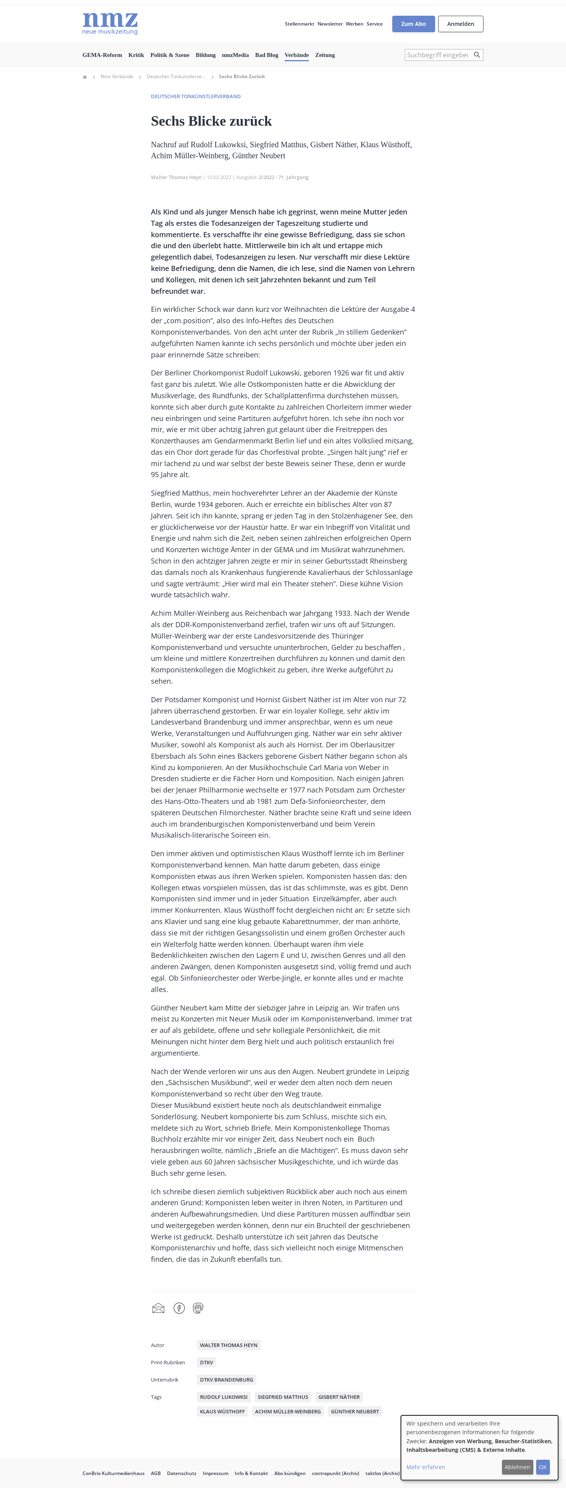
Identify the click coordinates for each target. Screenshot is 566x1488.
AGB (156, 1473)
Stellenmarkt (299, 23)
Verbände (297, 55)
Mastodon (198, 1308)
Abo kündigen (290, 1473)
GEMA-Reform (102, 55)
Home (85, 77)
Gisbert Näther (339, 1396)
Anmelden (460, 23)
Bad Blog (266, 55)
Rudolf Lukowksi (224, 1396)
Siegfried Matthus (283, 1396)
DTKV (206, 1362)
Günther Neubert (355, 1411)
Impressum (215, 1473)
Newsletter (330, 23)
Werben (355, 23)
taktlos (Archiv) (383, 1473)
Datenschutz (182, 1473)
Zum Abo (413, 23)
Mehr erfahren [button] (425, 1467)
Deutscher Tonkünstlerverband (176, 76)
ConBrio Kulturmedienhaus (114, 1473)
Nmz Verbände (117, 76)
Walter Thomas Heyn (176, 177)
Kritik (136, 55)
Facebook (179, 1308)
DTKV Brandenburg (226, 1379)
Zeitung (325, 55)
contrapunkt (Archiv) (335, 1473)
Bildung (206, 55)
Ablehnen (517, 1467)
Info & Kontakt (251, 1473)
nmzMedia (235, 55)
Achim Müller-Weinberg (288, 1411)
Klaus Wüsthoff (222, 1411)
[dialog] (479, 1447)
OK (543, 1467)
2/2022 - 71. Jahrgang (284, 177)
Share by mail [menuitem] (158, 1308)
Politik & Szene (170, 55)
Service (375, 23)
